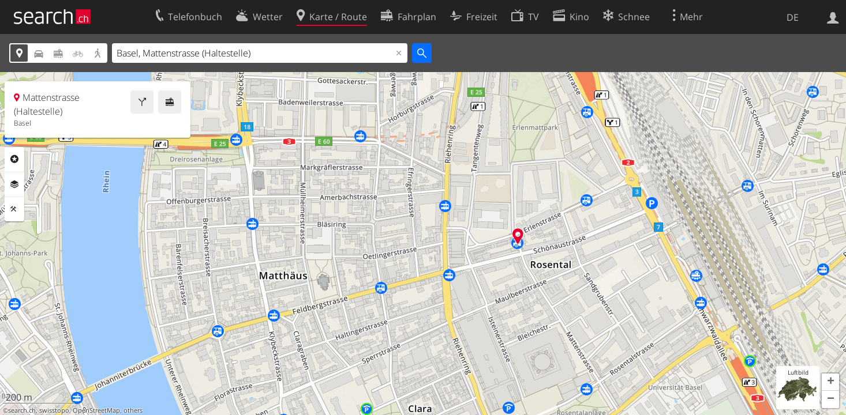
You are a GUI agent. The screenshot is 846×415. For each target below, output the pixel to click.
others (133, 410)
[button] (830, 382)
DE (793, 17)
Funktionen (14, 209)
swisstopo (54, 410)
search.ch (22, 410)
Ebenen (14, 184)
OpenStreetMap (96, 410)
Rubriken (14, 159)
